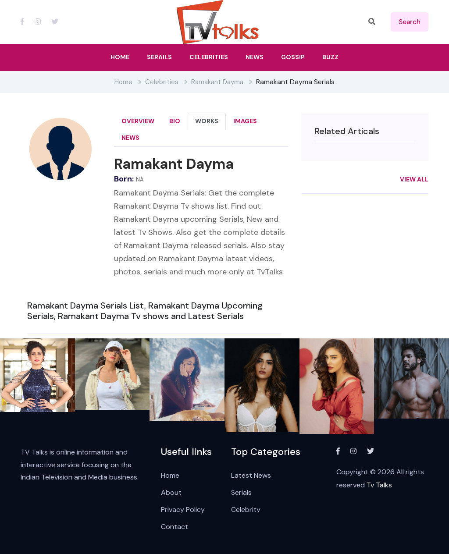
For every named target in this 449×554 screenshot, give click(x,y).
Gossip (293, 57)
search (409, 22)
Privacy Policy (183, 509)
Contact (174, 526)
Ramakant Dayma (217, 82)
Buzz (330, 57)
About (171, 492)
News (130, 138)
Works (206, 121)
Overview (137, 121)
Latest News (251, 475)
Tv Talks (379, 485)
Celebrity (245, 509)
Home (123, 82)
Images (245, 121)
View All (414, 179)
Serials (241, 492)
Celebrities (161, 82)
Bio (174, 121)
